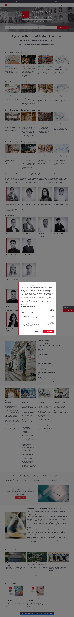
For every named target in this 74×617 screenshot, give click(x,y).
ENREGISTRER (37, 331)
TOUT (48, 331)
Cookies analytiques (35, 318)
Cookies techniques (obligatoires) (35, 311)
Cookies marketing (35, 324)
